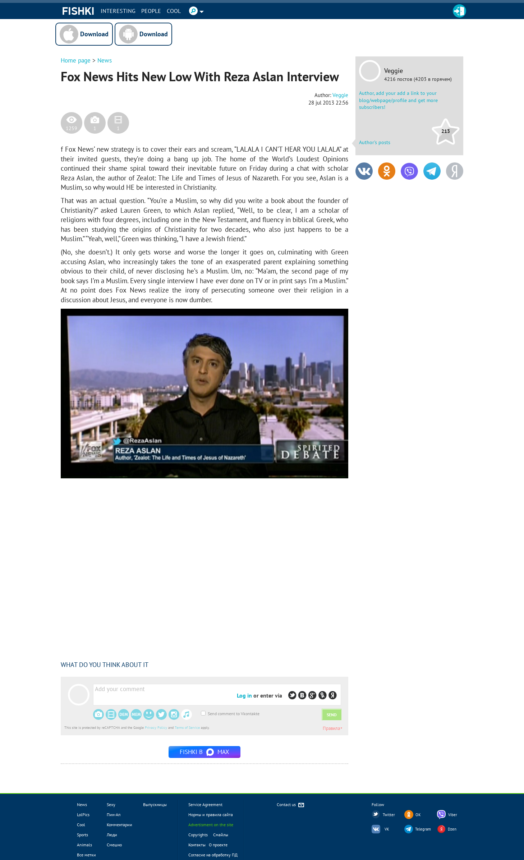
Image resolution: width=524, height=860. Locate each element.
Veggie (393, 70)
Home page (76, 60)
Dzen (452, 829)
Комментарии (119, 824)
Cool (174, 10)
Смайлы (220, 834)
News (104, 60)
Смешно (114, 844)
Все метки (86, 854)
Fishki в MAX (204, 752)
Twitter (389, 814)
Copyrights (198, 834)
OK (418, 814)
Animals (84, 844)
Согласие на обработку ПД (213, 854)
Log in (244, 695)
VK (387, 829)
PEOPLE (151, 10)
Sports (82, 834)
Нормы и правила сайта (210, 814)
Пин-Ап (113, 814)
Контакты (197, 844)
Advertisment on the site (210, 824)
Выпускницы (155, 804)
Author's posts (374, 142)
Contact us (291, 805)
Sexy (111, 804)
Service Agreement (205, 804)
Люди (112, 834)
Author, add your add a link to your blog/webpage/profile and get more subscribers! (398, 100)
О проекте (218, 844)
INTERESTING (118, 10)
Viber (452, 814)
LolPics (83, 814)
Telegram (423, 829)
